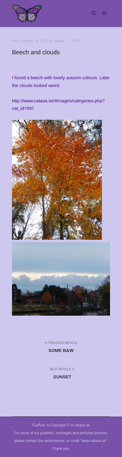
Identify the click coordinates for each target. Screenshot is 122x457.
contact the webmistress (45, 441)
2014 (76, 41)
